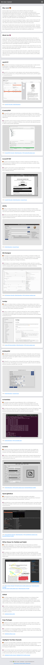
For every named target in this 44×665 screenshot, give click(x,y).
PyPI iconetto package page (18, 487)
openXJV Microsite (9, 104)
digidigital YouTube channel (10, 655)
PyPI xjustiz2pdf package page (28, 152)
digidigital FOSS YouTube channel (23, 655)
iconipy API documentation (10, 345)
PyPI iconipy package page (29, 345)
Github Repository (16, 104)
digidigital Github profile (10, 613)
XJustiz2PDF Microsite (9, 152)
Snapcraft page (24, 199)
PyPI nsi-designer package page (29, 295)
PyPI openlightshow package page (30, 534)
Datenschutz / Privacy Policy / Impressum (22, 663)
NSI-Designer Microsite (9, 295)
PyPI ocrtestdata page (17, 440)
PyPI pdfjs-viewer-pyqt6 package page (10, 588)
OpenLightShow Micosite (10, 534)
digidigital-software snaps (10, 633)
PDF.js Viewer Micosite (9, 585)
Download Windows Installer (30, 487)
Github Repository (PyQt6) (24, 588)
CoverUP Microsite (8, 199)
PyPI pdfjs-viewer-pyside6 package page (23, 585)
